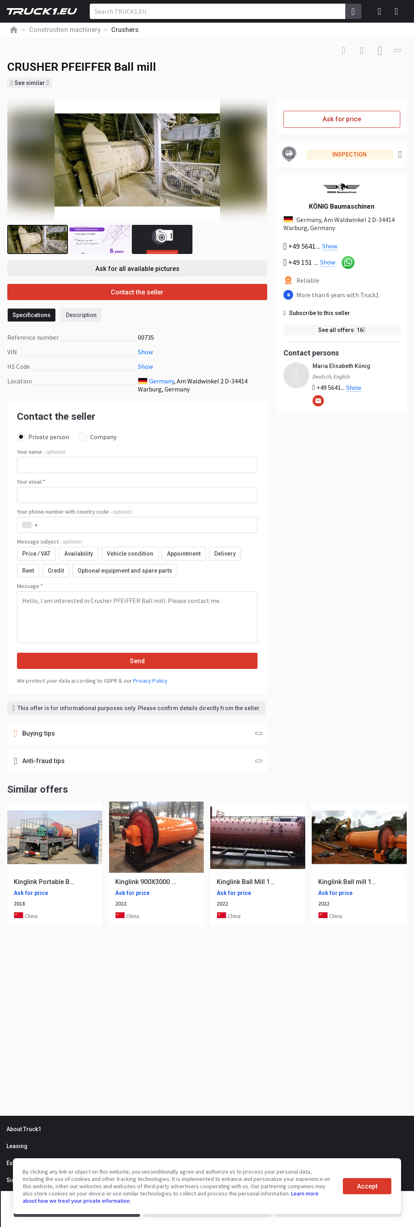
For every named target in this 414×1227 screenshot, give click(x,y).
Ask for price (342, 119)
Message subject (49, 541)
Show (145, 352)
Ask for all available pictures (137, 269)
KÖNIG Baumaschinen (341, 206)
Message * (30, 586)
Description (81, 315)
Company (97, 437)
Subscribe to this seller (316, 313)
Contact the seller (137, 292)
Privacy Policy (150, 680)
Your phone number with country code (74, 511)
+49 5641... (337, 387)
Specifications (32, 315)
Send (137, 661)
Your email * (31, 481)
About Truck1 (23, 1129)
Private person (43, 437)
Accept (367, 1186)
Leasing (16, 1146)
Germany (161, 381)
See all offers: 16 (341, 330)
